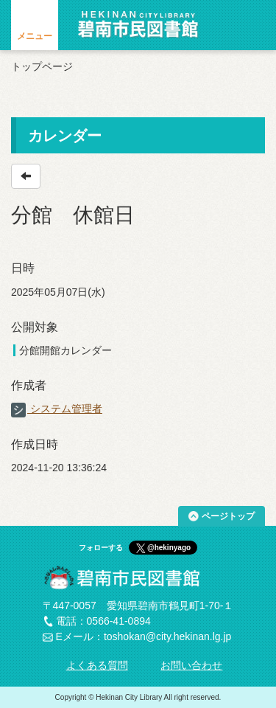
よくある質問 (97, 665)
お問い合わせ (191, 665)
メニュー (34, 36)
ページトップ (228, 516)
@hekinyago (169, 548)
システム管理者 (56, 408)
